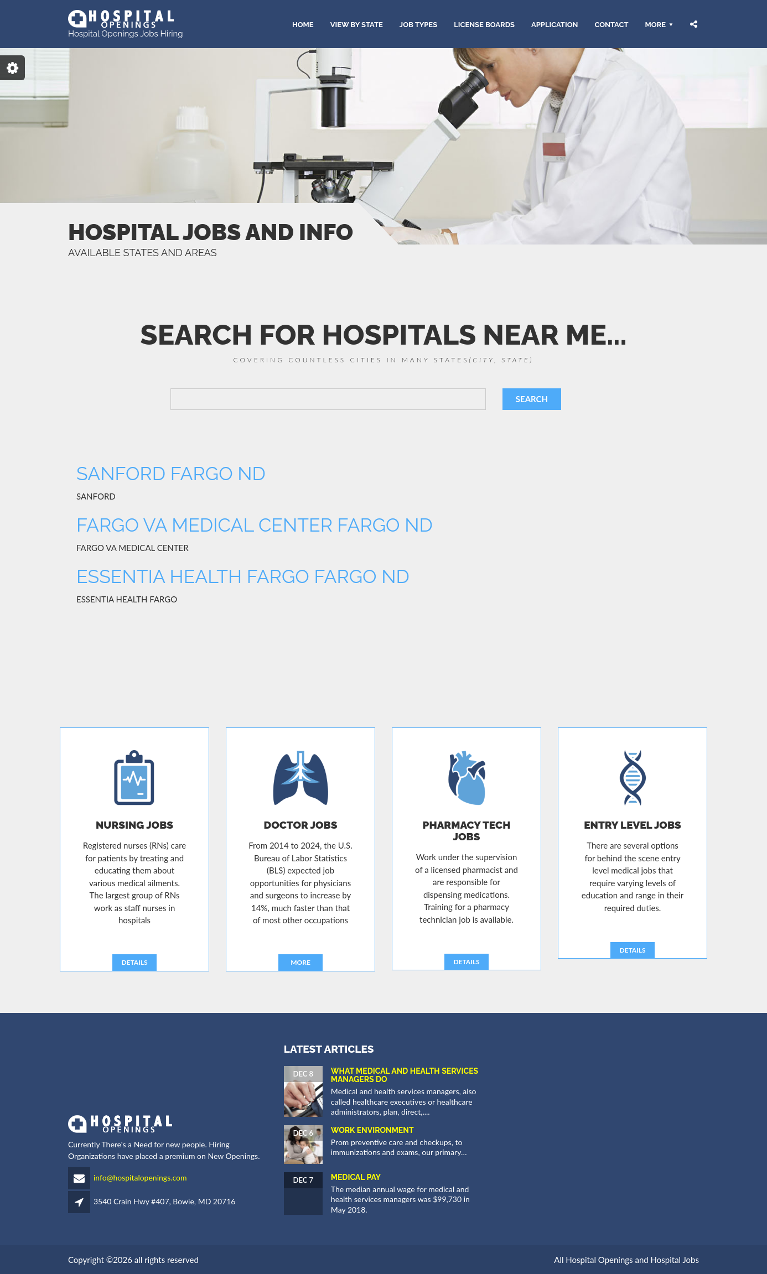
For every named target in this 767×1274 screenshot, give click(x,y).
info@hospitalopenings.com (140, 1177)
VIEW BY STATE (356, 24)
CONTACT (611, 24)
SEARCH (532, 399)
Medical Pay (356, 1177)
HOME (303, 24)
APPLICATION (554, 24)
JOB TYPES (418, 24)
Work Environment (372, 1130)
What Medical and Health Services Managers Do (404, 1075)
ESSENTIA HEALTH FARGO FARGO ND (243, 576)
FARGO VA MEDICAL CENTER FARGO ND (254, 525)
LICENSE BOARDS (484, 24)
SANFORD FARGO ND (171, 473)
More (655, 24)
